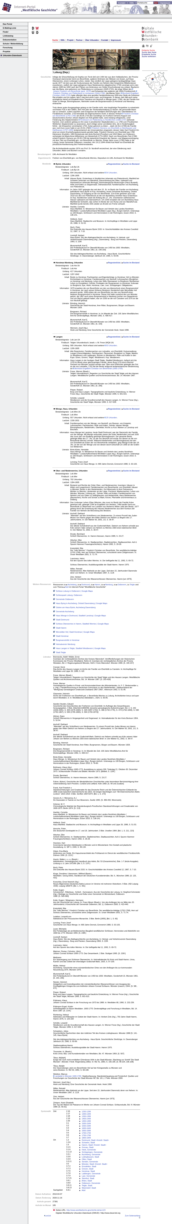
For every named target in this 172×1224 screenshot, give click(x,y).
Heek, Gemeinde (89, 1150)
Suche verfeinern (149, 56)
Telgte (132, 585)
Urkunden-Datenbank (12, 55)
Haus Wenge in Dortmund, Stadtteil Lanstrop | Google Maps (81, 616)
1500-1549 (86, 1123)
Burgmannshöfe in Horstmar (68, 640)
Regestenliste (114, 164)
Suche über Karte (149, 52)
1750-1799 (86, 1135)
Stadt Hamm (61, 628)
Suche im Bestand (131, 164)
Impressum (116, 40)
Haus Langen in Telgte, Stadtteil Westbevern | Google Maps (81, 648)
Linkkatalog (8, 36)
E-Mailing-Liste (9, 28)
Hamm (97, 585)
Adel (67, 587)
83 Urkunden (111, 345)
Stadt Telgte (61, 652)
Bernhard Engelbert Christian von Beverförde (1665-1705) (98, 368)
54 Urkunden (111, 173)
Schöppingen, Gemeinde (92, 1152)
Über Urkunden (92, 40)
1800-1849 (86, 1138)
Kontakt (104, 40)
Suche (55, 40)
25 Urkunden (111, 418)
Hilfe (63, 40)
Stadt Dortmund (62, 620)
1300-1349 (86, 1114)
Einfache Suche (148, 50)
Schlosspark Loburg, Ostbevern (69, 595)
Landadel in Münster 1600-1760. (67, 1076)
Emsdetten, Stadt (89, 1166)
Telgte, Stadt (87, 1185)
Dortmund (85, 585)
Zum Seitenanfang (132, 1216)
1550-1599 (86, 1126)
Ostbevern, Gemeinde (91, 1183)
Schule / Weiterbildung (13, 44)
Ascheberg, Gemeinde (91, 1154)
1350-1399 (86, 1116)
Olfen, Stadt (87, 1159)
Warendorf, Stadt (89, 1188)
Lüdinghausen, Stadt (90, 1157)
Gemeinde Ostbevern (65, 599)
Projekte (6, 51)
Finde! (6, 32)
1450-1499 (86, 1121)
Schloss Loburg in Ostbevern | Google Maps (74, 591)
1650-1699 (86, 1131)
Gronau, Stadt (88, 1147)
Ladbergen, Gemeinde (91, 1174)
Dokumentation (10, 40)
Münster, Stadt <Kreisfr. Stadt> (94, 1164)
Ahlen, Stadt (87, 1181)
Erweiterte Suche (149, 54)
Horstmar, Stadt (88, 1171)
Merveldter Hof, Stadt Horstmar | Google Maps (75, 632)
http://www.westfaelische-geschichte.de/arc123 (86, 1210)
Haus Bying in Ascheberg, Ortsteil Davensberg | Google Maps (81, 603)
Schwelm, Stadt (88, 1143)
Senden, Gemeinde (90, 1162)
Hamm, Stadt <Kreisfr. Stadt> (94, 1145)
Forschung (8, 48)
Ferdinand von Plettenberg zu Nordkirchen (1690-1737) (102, 120)
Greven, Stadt (87, 1169)
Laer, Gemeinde (88, 1176)
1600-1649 (86, 1128)
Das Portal (7, 24)
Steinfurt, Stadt (88, 1178)
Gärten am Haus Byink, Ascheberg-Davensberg (76, 607)
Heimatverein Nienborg (65, 644)
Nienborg (109, 585)
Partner (79, 40)
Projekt (70, 40)
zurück (48, 1216)
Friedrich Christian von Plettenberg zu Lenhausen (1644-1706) (95, 92)
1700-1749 (86, 1133)
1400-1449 (86, 1119)
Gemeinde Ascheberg (65, 611)
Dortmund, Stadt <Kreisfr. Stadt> (95, 1140)
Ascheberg (72, 585)
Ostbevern (122, 585)
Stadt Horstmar (62, 636)
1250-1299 (86, 1111)
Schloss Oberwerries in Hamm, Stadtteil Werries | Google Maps (82, 624)
